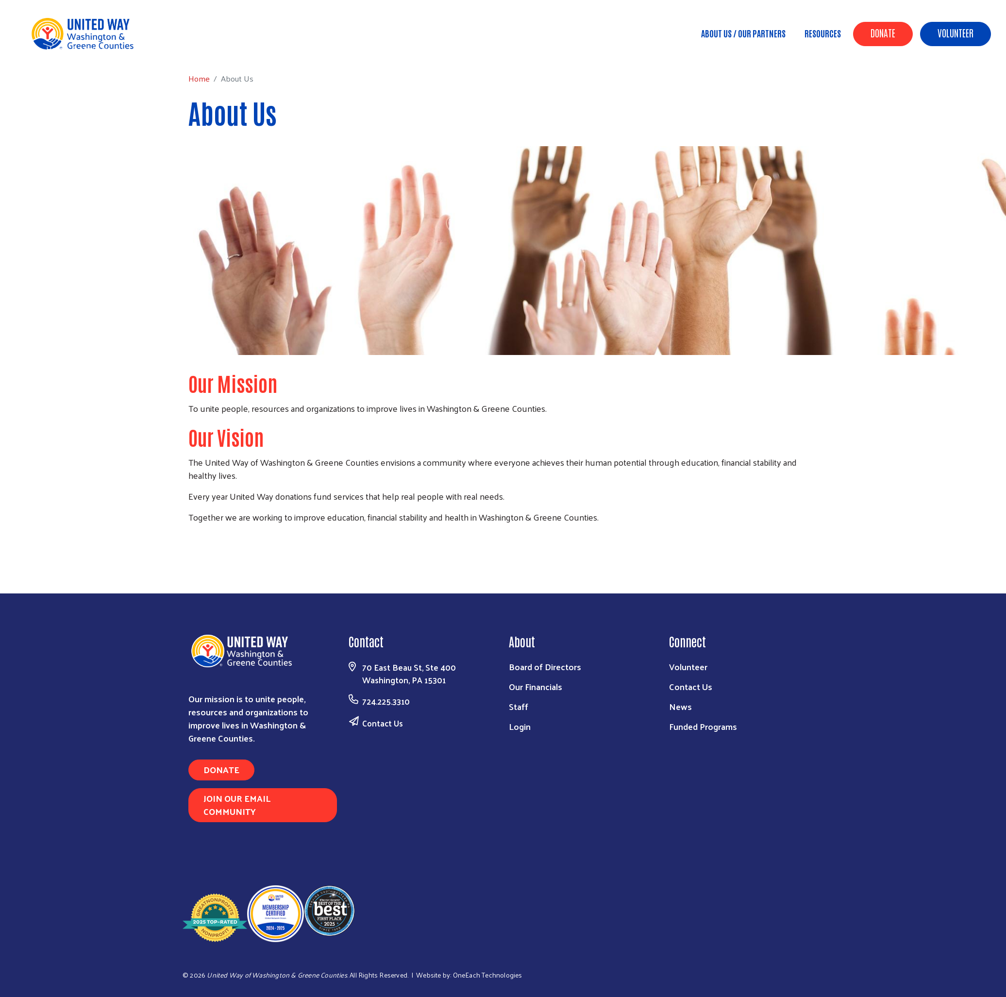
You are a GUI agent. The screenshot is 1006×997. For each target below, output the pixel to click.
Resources (823, 33)
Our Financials (535, 686)
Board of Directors (545, 666)
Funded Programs (703, 726)
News (680, 706)
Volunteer (955, 32)
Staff (518, 706)
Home (56, 49)
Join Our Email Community (236, 804)
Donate (883, 32)
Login (520, 726)
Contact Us (382, 723)
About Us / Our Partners (743, 33)
